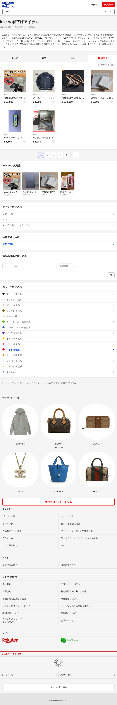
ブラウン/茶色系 (58, 310)
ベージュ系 (58, 316)
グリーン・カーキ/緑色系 (58, 322)
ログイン (95, 4)
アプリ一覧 (65, 675)
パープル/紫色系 (58, 333)
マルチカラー (58, 372)
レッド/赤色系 (58, 349)
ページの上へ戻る (58, 687)
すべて (14, 58)
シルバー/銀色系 (58, 361)
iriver (6, 94)
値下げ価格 (58, 244)
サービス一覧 (7, 675)
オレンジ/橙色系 (58, 355)
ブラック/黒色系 (58, 294)
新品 (44, 58)
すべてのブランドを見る (58, 502)
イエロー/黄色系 (58, 338)
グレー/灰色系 (58, 305)
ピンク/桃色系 (58, 344)
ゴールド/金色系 (58, 366)
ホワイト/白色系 (58, 299)
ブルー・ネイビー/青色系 (58, 327)
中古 (73, 58)
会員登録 (108, 4)
